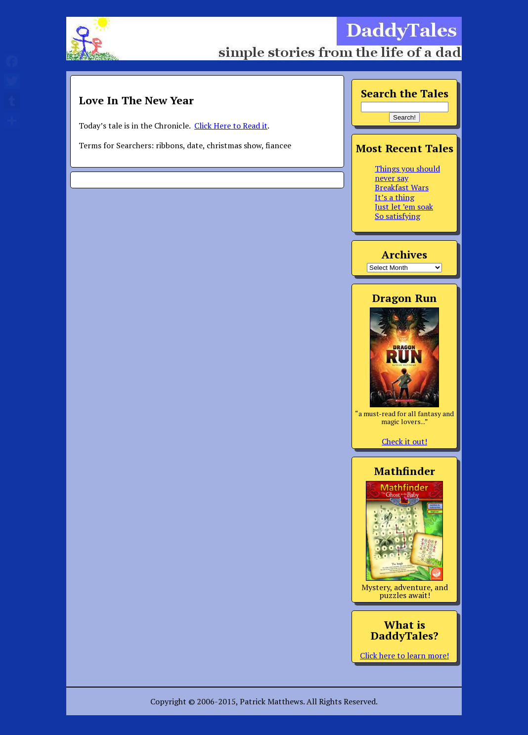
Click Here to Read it (230, 125)
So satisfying (397, 216)
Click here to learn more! (404, 655)
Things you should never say (407, 173)
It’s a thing (394, 197)
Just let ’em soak (404, 206)
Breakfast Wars (402, 187)
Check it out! (404, 441)
